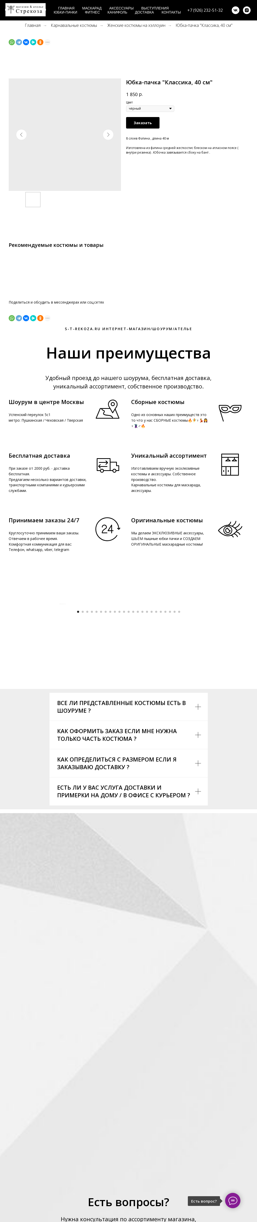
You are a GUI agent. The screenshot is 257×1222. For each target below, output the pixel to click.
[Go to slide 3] (87, 716)
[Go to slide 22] (175, 716)
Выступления (155, 8)
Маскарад (92, 8)
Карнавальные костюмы (74, 25)
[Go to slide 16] (147, 716)
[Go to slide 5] (96, 716)
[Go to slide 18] (156, 716)
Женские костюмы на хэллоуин (136, 25)
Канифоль (117, 12)
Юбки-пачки (65, 12)
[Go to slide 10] (119, 716)
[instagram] (247, 10)
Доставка (144, 12)
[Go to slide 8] (110, 716)
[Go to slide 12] (129, 716)
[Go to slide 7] (106, 716)
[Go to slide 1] (78, 716)
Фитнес (92, 12)
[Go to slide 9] (115, 716)
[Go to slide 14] (138, 716)
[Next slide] (197, 656)
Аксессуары (121, 8)
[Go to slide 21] (170, 716)
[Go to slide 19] (161, 716)
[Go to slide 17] (152, 716)
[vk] (235, 10)
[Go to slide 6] (101, 716)
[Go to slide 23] (179, 716)
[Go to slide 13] (133, 716)
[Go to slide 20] (165, 716)
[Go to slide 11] (124, 716)
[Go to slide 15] (142, 716)
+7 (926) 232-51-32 (205, 10)
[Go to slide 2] (83, 716)
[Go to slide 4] (92, 716)
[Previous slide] (60, 656)
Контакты (171, 12)
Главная (66, 8)
